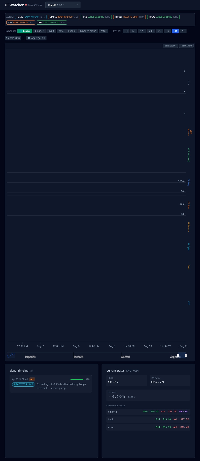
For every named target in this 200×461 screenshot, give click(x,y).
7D (183, 31)
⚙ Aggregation (36, 38)
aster (103, 31)
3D (167, 31)
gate (61, 31)
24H (151, 31)
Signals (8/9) (13, 38)
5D (175, 31)
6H (133, 31)
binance (39, 31)
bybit (51, 31)
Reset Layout (170, 45)
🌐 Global (24, 31)
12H (142, 31)
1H (126, 31)
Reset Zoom (186, 45)
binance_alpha (88, 31)
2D (159, 31)
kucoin (72, 31)
